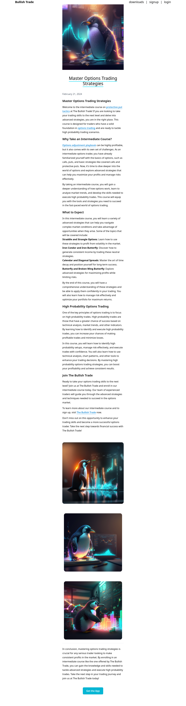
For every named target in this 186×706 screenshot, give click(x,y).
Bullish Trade (24, 2)
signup (154, 2)
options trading (86, 128)
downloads (136, 2)
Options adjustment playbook (79, 145)
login (167, 2)
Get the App (93, 690)
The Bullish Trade (86, 412)
